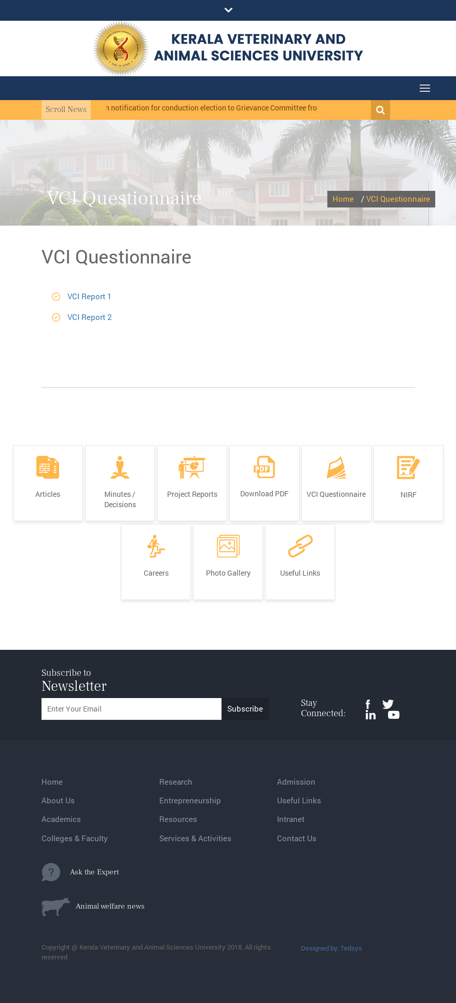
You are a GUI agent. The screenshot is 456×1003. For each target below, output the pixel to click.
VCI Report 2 (89, 317)
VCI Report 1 (89, 296)
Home (343, 198)
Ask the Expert (80, 872)
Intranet (291, 819)
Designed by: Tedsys (331, 948)
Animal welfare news (93, 906)
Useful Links (299, 800)
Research (175, 781)
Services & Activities (195, 838)
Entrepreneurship (190, 800)
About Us (58, 800)
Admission (296, 781)
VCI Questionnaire (398, 198)
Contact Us (296, 838)
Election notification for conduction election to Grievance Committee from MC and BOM (228, 108)
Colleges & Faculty (75, 838)
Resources (178, 819)
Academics (61, 819)
